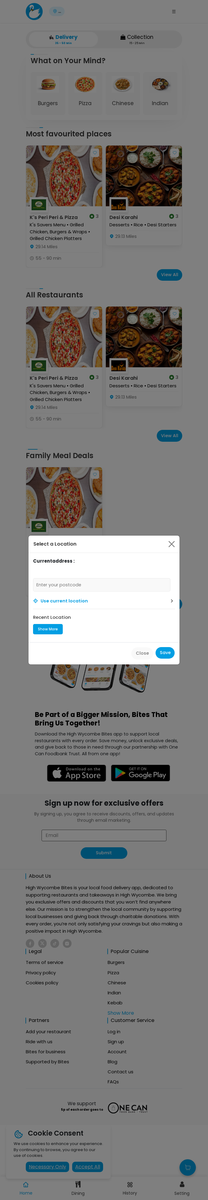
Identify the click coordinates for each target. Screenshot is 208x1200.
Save (165, 653)
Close (142, 653)
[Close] (171, 544)
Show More (48, 629)
